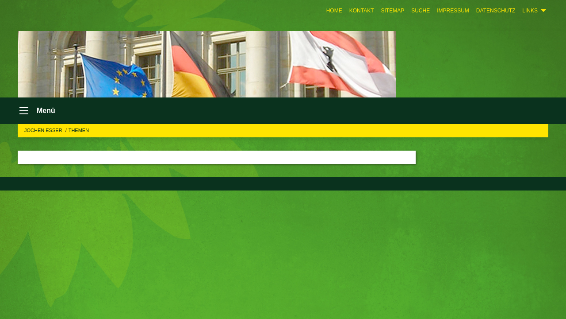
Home (334, 11)
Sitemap (392, 11)
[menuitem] (334, 10)
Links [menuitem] (530, 11)
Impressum (453, 11)
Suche (420, 11)
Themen (79, 130)
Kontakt (361, 11)
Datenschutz (495, 11)
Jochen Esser (44, 130)
